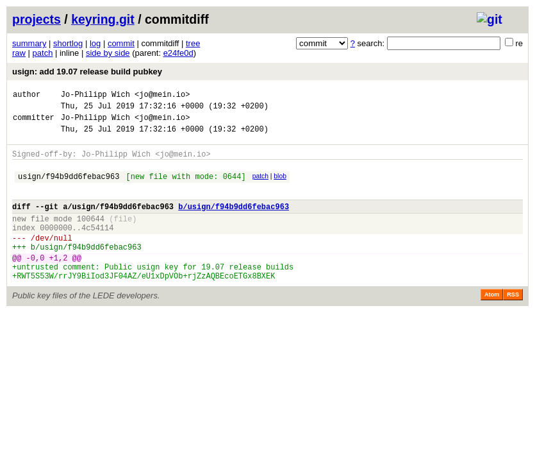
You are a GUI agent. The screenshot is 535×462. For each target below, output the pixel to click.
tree (193, 43)
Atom (491, 323)
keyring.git (103, 19)
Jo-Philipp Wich (95, 95)
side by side (108, 53)
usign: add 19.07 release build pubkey (87, 71)
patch (43, 53)
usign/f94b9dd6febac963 (68, 187)
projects (36, 19)
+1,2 (58, 282)
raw (19, 53)
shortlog (68, 43)
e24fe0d (178, 53)
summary (29, 43)
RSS (513, 323)
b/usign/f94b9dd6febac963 (233, 221)
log (95, 43)
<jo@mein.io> (162, 95)
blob (280, 185)
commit (121, 43)
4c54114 (97, 246)
